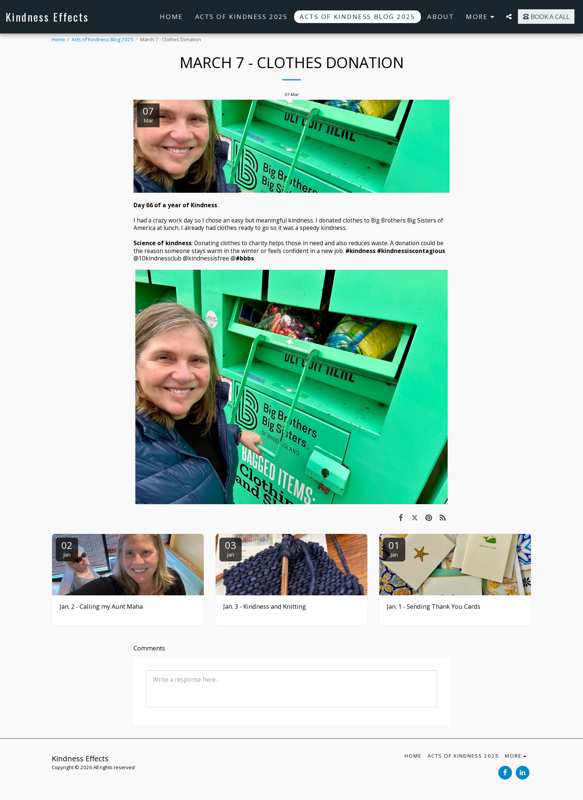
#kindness (360, 251)
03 (230, 548)
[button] (509, 16)
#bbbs (245, 258)
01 (394, 548)
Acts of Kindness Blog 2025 (102, 39)
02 (67, 548)
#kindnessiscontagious (411, 251)
